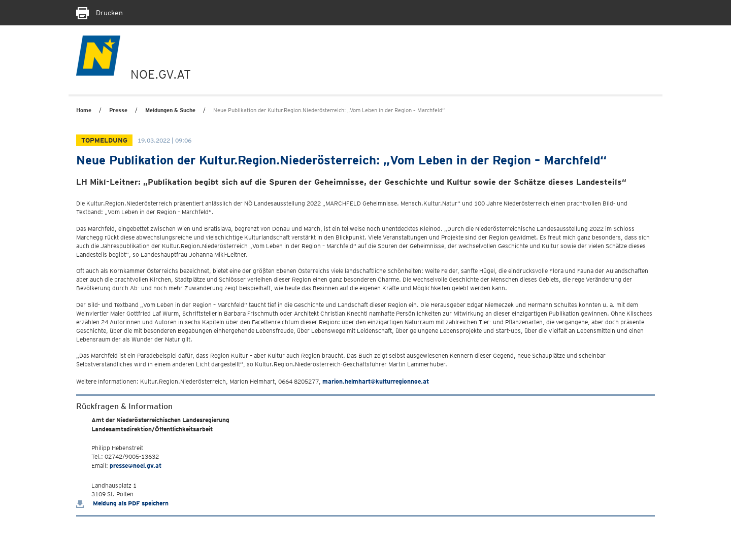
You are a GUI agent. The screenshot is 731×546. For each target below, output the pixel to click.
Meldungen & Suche (170, 110)
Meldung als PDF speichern (122, 503)
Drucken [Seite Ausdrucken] (99, 13)
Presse (118, 110)
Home (83, 110)
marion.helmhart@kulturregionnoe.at (375, 381)
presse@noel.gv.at (135, 465)
